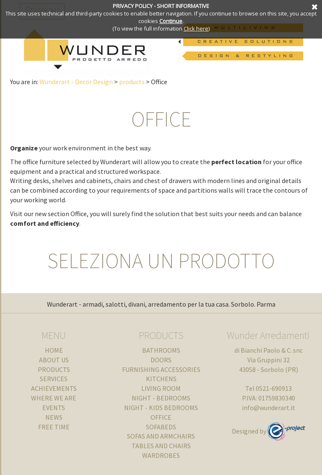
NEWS (53, 417)
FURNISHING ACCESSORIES (161, 369)
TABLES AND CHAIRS (161, 445)
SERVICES (54, 378)
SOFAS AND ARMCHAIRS (161, 436)
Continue (170, 21)
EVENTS (53, 407)
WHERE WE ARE (53, 398)
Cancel (313, 6)
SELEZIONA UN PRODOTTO (161, 261)
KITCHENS (161, 378)
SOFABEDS (161, 427)
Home (54, 350)
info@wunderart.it (268, 407)
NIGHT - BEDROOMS (161, 398)
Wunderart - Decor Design (76, 81)
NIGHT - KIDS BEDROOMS (161, 407)
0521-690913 (274, 388)
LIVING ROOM (161, 388)
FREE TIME (54, 427)
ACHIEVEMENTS (54, 388)
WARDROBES (161, 455)
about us (54, 360)
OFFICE (161, 119)
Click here (196, 28)
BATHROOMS (161, 350)
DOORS (161, 360)
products (132, 81)
